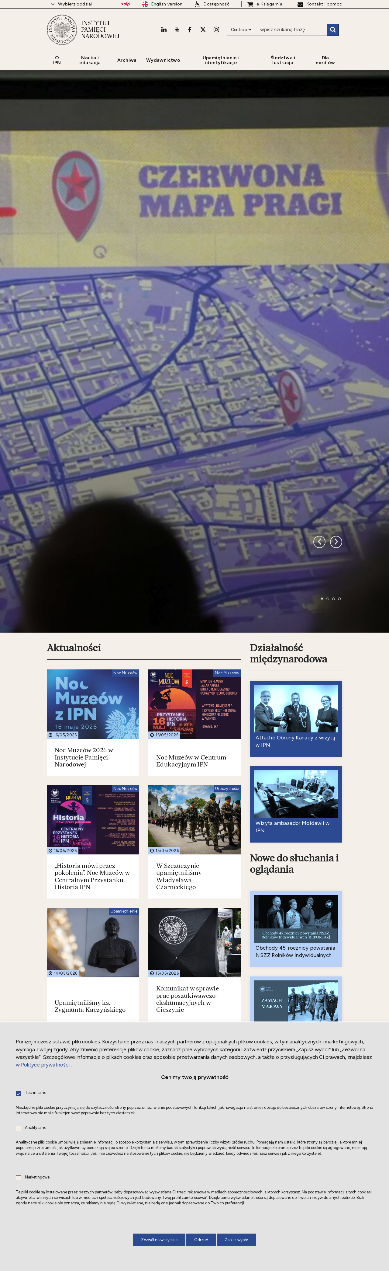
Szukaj (333, 30)
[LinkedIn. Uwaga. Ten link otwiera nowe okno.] (164, 29)
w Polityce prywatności (43, 1065)
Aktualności (74, 465)
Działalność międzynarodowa (288, 471)
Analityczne (35, 1128)
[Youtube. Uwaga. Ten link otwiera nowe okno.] (177, 29)
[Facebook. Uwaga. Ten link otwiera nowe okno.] (190, 29)
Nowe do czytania (289, 978)
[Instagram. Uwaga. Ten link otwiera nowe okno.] (216, 29)
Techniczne (35, 1093)
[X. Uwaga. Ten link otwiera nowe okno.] (203, 29)
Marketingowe (37, 1177)
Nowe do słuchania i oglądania (294, 681)
